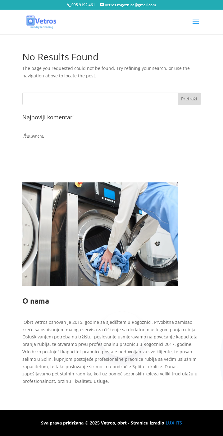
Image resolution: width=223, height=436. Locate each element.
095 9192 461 (83, 4)
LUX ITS (174, 423)
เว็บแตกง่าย (33, 136)
